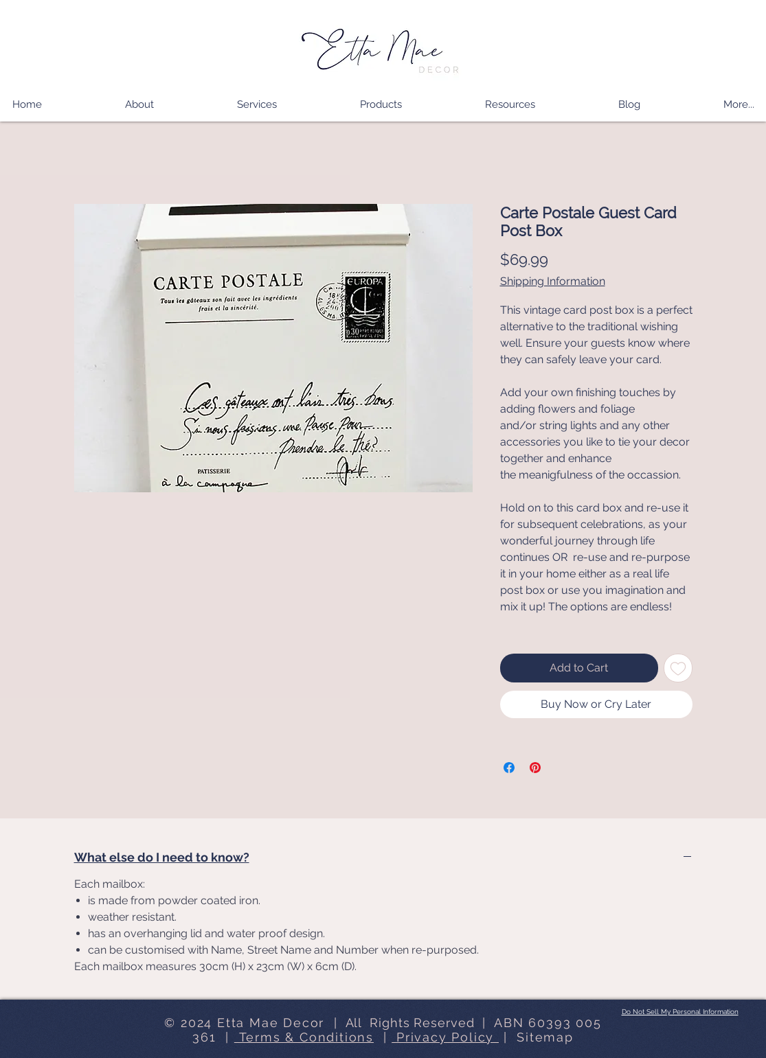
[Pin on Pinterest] (535, 767)
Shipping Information (552, 281)
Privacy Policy (445, 1037)
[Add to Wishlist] (678, 668)
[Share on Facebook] (509, 767)
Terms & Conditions (304, 1037)
